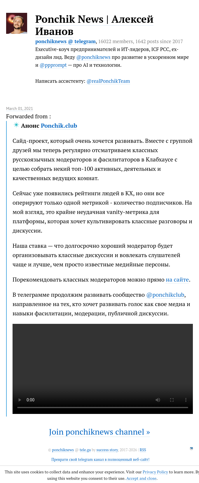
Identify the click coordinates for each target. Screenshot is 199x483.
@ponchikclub (165, 294)
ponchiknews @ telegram (65, 41)
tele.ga (85, 449)
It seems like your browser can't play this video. (103, 369)
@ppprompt (53, 65)
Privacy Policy (155, 472)
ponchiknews (63, 449)
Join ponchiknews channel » (99, 431)
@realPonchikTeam (108, 81)
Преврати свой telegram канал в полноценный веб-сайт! (100, 459)
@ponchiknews (93, 57)
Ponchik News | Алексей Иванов (94, 25)
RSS (143, 449)
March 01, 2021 (19, 108)
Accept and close (141, 478)
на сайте (177, 279)
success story (107, 449)
